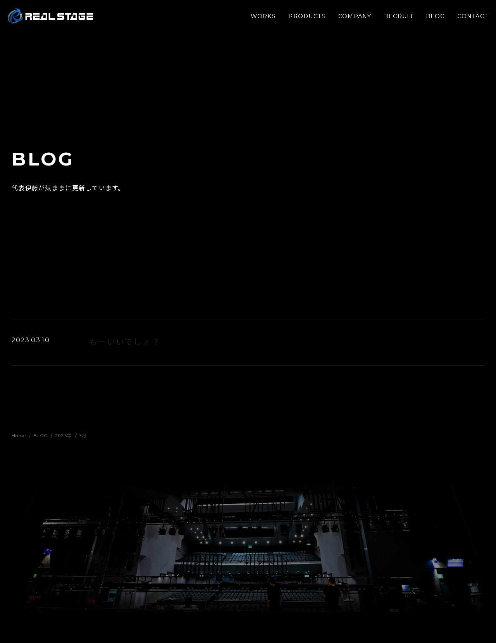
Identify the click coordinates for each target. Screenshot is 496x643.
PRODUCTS (303, 19)
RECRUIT (395, 19)
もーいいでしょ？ (124, 343)
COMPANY (351, 19)
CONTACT (468, 19)
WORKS (259, 19)
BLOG (431, 19)
